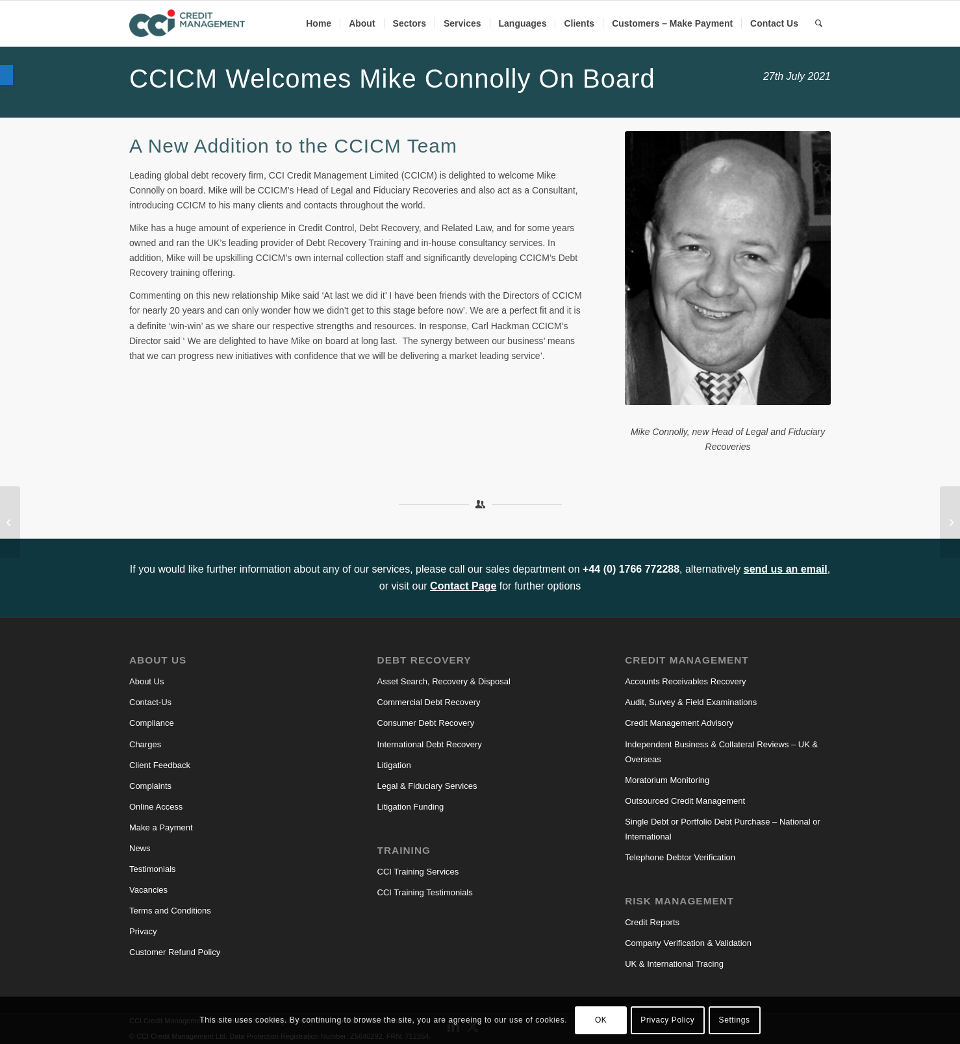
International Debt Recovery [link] (429, 744)
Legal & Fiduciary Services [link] (427, 786)
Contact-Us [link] (150, 702)
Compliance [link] (151, 723)
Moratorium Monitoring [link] (667, 780)
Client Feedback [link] (159, 765)
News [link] (140, 848)
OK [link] (601, 1020)
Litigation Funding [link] (410, 807)
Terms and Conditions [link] (170, 910)
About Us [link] (146, 681)
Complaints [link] (150, 786)
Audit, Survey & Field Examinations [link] (691, 702)
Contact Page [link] (463, 585)
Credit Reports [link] (652, 922)
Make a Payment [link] (161, 827)
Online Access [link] (156, 807)
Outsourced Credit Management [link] (685, 801)
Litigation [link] (394, 765)
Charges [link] (145, 744)
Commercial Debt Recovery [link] (429, 702)
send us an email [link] (785, 569)
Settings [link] (734, 1020)
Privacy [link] (143, 931)
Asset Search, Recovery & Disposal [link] (444, 681)
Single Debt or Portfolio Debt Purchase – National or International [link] (722, 829)
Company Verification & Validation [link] (688, 943)
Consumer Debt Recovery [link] (426, 723)
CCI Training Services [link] (418, 871)
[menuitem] (318, 23)
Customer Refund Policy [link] (174, 952)
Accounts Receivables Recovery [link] (685, 681)
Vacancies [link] (148, 890)
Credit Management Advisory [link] (679, 723)
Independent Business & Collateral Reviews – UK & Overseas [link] (721, 752)
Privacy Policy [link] (667, 1020)
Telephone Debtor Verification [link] (680, 857)
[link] (6, 75)
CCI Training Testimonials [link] (425, 892)
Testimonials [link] (152, 869)
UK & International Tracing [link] (674, 964)
